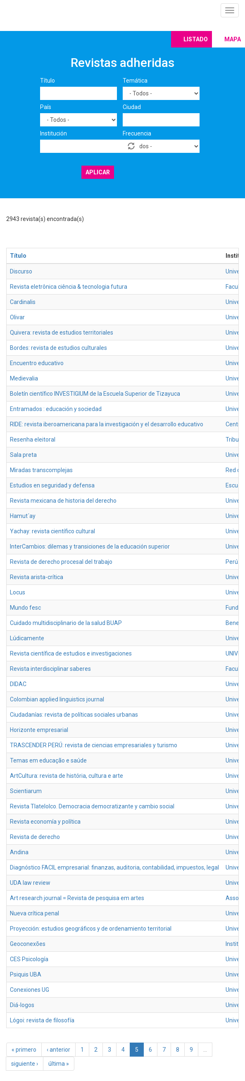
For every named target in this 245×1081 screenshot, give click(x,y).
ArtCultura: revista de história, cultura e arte (66, 775)
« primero (24, 1049)
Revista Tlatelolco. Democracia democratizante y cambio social (92, 806)
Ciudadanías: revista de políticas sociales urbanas (74, 714)
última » (58, 1063)
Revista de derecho (35, 837)
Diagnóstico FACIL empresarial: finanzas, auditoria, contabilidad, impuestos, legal (114, 867)
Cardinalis (23, 302)
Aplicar (98, 172)
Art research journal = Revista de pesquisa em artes (77, 898)
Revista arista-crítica (36, 577)
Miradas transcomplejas (41, 470)
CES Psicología (29, 959)
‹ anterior (58, 1049)
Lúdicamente (27, 638)
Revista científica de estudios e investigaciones (71, 653)
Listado (195, 39)
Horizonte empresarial (39, 730)
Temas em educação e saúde (48, 760)
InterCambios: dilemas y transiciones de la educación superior (90, 546)
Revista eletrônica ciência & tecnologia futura (68, 286)
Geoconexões (27, 944)
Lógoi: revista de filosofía (42, 1020)
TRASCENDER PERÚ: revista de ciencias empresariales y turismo (93, 745)
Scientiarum (26, 791)
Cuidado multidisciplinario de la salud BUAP (66, 623)
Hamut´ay (23, 516)
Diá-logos (22, 1005)
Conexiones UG (29, 989)
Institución (53, 133)
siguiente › (24, 1063)
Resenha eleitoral (32, 439)
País (45, 107)
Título (47, 80)
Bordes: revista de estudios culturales (58, 347)
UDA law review (30, 882)
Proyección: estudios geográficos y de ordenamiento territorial (90, 928)
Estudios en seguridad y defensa (52, 485)
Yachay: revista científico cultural (52, 531)
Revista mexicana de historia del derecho (63, 500)
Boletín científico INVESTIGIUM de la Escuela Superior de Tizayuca (95, 393)
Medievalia (24, 378)
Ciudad (132, 107)
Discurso (21, 271)
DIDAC (18, 684)
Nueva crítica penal (34, 913)
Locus (17, 592)
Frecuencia (137, 133)
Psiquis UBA (25, 974)
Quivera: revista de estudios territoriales (61, 332)
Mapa (232, 39)
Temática (135, 80)
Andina (19, 852)
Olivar (17, 317)
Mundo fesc (25, 607)
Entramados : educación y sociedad (56, 409)
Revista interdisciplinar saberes (50, 668)
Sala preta (23, 454)
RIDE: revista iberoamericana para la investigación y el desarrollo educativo (106, 424)
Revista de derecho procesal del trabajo (61, 561)
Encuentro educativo (37, 363)
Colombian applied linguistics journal (57, 699)
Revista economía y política (45, 821)
